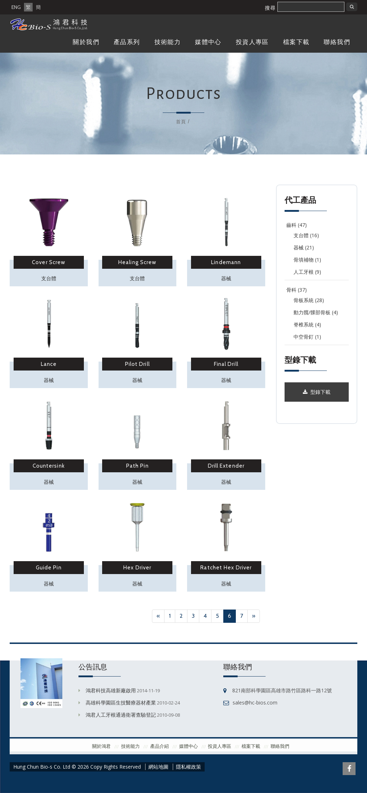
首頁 (181, 121)
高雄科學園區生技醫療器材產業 (121, 702)
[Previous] (158, 616)
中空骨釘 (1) (307, 336)
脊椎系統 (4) (307, 324)
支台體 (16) (306, 235)
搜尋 (270, 8)
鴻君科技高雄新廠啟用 (111, 690)
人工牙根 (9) (307, 271)
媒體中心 (208, 42)
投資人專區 (252, 42)
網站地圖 (158, 767)
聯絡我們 (337, 42)
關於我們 (86, 42)
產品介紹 (159, 746)
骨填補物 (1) (307, 259)
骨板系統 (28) (309, 300)
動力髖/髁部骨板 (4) (316, 312)
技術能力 (167, 42)
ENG (16, 7)
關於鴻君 (101, 746)
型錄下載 (316, 392)
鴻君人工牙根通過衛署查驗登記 (121, 714)
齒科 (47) (296, 224)
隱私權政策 (188, 767)
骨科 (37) (296, 289)
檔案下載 (296, 42)
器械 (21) (304, 247)
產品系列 (127, 42)
